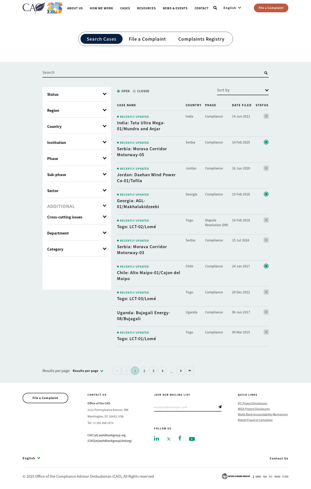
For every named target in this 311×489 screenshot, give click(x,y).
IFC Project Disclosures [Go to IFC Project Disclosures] (252, 403)
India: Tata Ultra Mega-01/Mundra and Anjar (141, 125)
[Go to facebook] (180, 437)
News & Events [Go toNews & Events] (175, 8)
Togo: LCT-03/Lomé (136, 298)
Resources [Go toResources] (146, 8)
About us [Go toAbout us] (75, 8)
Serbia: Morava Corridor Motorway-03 (142, 249)
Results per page (56, 370)
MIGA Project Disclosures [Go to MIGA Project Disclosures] (254, 409)
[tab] (76, 206)
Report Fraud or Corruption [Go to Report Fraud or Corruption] (255, 420)
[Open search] (215, 8)
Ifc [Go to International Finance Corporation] (271, 476)
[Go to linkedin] (156, 438)
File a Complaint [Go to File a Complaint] (147, 38)
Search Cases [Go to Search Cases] (101, 38)
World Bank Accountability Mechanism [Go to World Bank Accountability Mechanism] (263, 414)
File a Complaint (271, 8)
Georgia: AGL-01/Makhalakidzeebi (138, 203)
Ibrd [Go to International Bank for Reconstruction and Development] (258, 476)
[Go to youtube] (192, 438)
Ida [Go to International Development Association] (265, 476)
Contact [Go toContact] (202, 8)
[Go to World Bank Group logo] (236, 476)
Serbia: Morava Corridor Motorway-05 (142, 151)
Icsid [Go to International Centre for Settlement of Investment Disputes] (285, 476)
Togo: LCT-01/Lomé (136, 338)
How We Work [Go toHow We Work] (101, 8)
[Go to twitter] (169, 438)
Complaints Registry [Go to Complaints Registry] (201, 38)
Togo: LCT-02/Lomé (136, 226)
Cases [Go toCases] (125, 8)
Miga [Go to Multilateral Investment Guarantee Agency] (277, 476)
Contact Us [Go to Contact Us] (279, 458)
